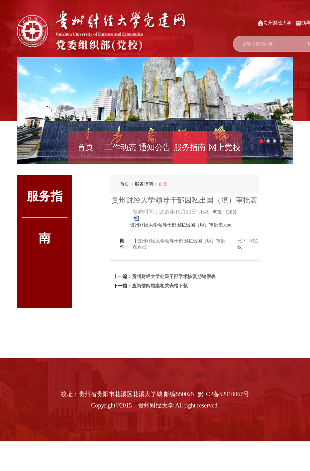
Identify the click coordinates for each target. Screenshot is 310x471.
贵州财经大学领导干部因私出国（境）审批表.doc (180, 225)
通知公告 (155, 147)
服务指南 (190, 147)
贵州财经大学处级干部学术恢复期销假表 (174, 276)
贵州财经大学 (274, 23)
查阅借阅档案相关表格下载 (160, 285)
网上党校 (225, 147)
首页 (85, 147)
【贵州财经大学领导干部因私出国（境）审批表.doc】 (178, 243)
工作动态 (120, 147)
